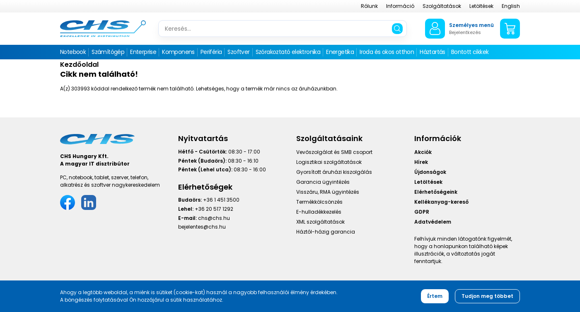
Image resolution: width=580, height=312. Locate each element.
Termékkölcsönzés (319, 201)
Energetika (340, 52)
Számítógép (108, 52)
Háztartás (432, 52)
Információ (400, 6)
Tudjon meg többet (487, 296)
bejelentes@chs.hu (202, 226)
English (511, 6)
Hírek (421, 162)
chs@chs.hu (214, 218)
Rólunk (369, 6)
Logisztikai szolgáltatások (329, 162)
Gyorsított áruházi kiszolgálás (334, 172)
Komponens (178, 52)
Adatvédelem (432, 221)
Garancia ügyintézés (323, 181)
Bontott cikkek (470, 52)
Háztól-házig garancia (325, 231)
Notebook (73, 52)
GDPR (421, 211)
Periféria (211, 52)
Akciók (423, 152)
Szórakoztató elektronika (288, 52)
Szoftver (238, 52)
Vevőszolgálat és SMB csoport (334, 152)
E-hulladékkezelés (318, 211)
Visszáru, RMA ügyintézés (327, 191)
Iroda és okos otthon (387, 52)
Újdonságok (430, 172)
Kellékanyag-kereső (441, 201)
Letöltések (481, 6)
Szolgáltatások (442, 6)
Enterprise (143, 52)
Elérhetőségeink (435, 191)
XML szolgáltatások (320, 221)
